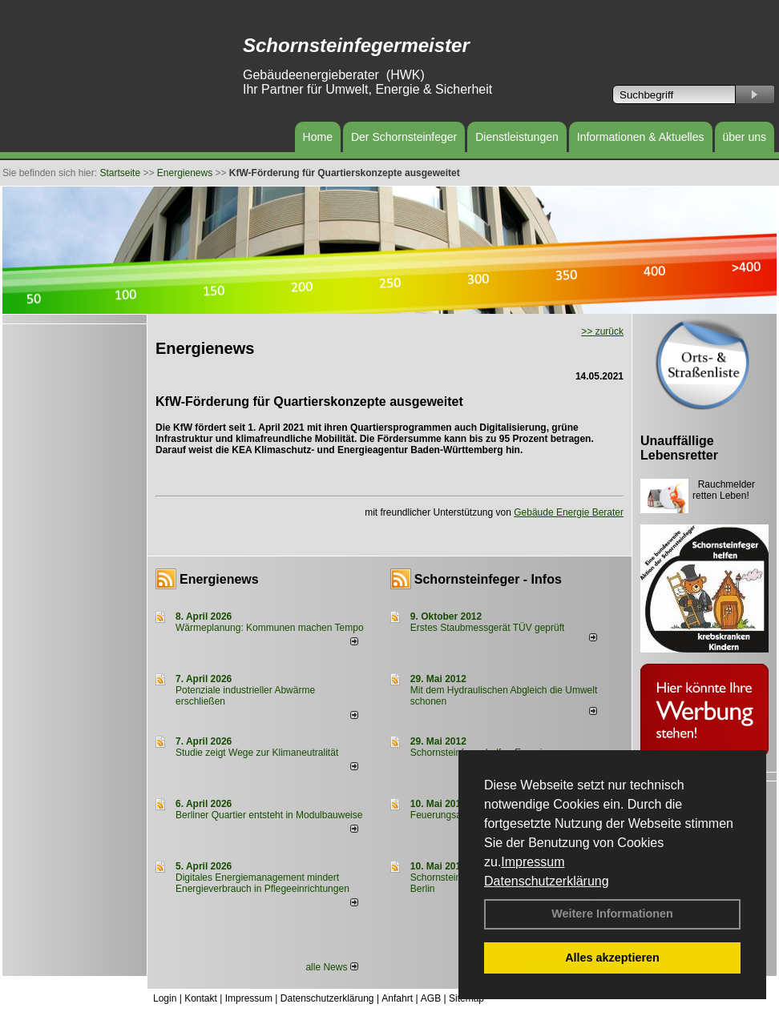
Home (318, 137)
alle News (331, 967)
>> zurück (602, 331)
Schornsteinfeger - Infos (488, 579)
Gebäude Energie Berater (569, 512)
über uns (744, 137)
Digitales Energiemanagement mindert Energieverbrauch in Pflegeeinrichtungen (262, 883)
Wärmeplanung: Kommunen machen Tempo (270, 627)
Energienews (219, 579)
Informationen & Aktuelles (640, 137)
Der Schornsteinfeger (404, 137)
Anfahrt (397, 998)
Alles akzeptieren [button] (612, 957)
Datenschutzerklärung (546, 881)
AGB (431, 998)
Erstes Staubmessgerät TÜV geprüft (487, 627)
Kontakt (200, 998)
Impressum (532, 862)
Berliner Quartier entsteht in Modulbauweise (269, 815)
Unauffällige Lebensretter (679, 448)
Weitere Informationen (612, 913)
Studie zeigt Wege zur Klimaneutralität (257, 752)
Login (164, 998)
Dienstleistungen (517, 137)
